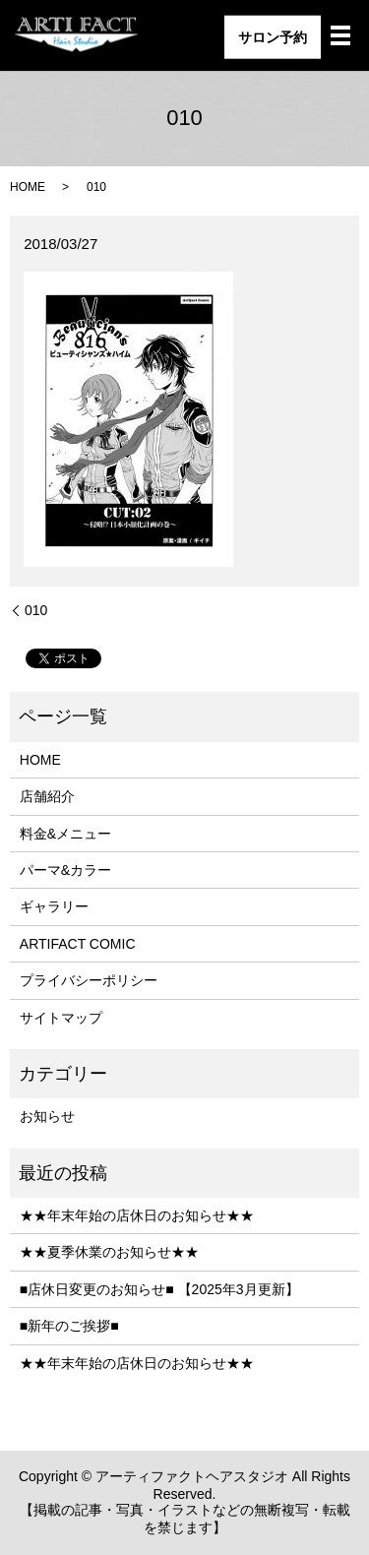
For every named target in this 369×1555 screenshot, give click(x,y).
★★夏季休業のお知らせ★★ (109, 1252)
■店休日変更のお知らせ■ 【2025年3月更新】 (159, 1289)
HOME (27, 187)
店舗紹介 (47, 796)
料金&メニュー (65, 833)
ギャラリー (54, 906)
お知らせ (47, 1116)
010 (36, 610)
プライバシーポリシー (88, 980)
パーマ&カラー (65, 870)
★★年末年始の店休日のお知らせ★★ (137, 1215)
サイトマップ (61, 1018)
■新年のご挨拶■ (69, 1326)
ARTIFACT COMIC (78, 944)
